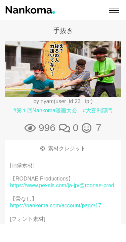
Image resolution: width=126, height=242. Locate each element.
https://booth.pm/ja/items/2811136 (50, 239)
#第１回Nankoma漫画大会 (45, 110)
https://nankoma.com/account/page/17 (55, 205)
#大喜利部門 (98, 110)
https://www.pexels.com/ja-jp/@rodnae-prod (62, 185)
